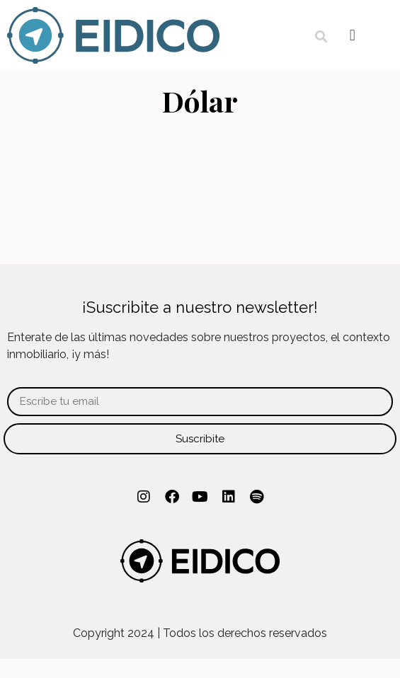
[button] (321, 36)
